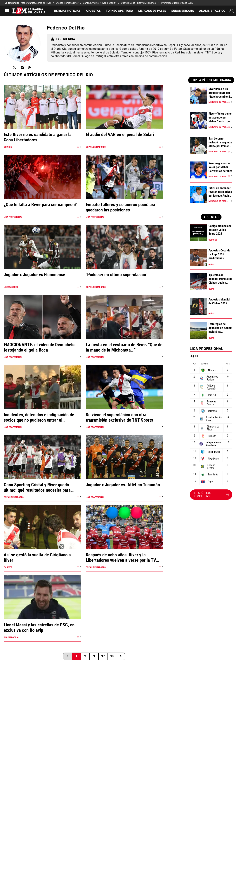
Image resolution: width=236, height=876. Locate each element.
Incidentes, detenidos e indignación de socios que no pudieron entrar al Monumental (39, 417)
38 (112, 656)
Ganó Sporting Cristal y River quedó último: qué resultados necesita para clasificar (37, 487)
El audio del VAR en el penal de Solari (120, 134)
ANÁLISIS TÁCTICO (212, 11)
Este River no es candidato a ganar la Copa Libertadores (38, 137)
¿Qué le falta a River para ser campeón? (40, 204)
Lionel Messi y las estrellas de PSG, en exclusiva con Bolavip (39, 627)
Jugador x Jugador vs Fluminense (34, 274)
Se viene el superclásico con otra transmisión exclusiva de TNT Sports (119, 417)
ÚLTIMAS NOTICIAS (67, 11)
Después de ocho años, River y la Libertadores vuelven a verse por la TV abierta (121, 557)
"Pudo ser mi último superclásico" (116, 274)
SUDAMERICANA (182, 11)
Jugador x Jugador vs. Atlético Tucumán (123, 484)
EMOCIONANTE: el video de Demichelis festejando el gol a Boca (39, 347)
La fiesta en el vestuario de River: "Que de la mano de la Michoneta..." (124, 347)
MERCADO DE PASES (152, 11)
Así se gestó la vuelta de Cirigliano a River (37, 557)
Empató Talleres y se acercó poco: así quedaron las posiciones (120, 207)
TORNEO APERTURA (119, 11)
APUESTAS (93, 11)
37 (103, 656)
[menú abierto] (7, 11)
